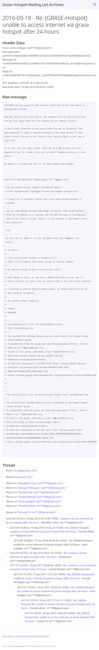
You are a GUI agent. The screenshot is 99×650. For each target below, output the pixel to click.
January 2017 (25, 477)
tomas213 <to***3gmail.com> (37, 512)
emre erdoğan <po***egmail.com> (39, 501)
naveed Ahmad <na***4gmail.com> (40, 497)
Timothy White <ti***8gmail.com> (39, 506)
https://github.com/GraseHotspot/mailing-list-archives (25, 636)
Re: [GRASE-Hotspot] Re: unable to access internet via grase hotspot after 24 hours (58, 604)
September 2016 (27, 470)
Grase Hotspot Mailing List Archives (33, 4)
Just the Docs (20, 646)
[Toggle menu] (94, 4)
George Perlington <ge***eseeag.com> (42, 487)
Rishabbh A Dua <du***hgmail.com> (41, 483)
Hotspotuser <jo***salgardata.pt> (39, 492)
